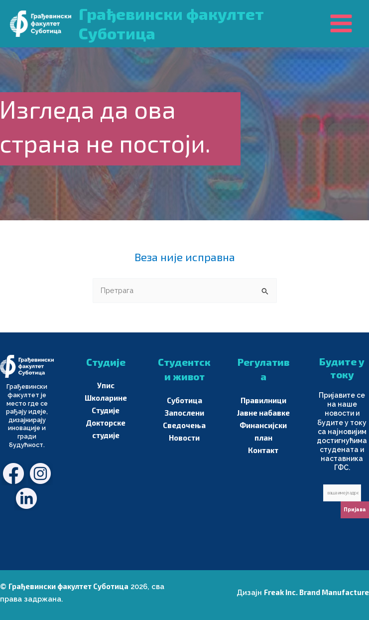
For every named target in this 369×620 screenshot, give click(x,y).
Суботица (184, 400)
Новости (184, 437)
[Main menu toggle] (341, 23)
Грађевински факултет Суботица (68, 586)
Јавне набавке (263, 412)
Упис (106, 385)
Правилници (263, 400)
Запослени (184, 412)
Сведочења (184, 425)
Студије (106, 410)
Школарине (106, 397)
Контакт (263, 450)
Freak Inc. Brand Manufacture (316, 592)
